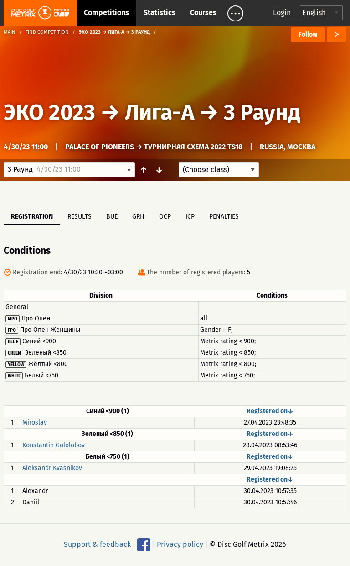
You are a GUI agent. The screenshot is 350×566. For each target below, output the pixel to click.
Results (79, 216)
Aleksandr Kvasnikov (52, 468)
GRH (138, 216)
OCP (165, 216)
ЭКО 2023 (49, 112)
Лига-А (159, 112)
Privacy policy (180, 544)
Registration (32, 216)
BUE (112, 216)
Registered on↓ (270, 411)
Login (282, 12)
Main (9, 32)
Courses (203, 12)
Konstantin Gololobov (53, 445)
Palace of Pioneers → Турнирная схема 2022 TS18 (153, 146)
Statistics (159, 12)
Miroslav (34, 422)
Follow (308, 34)
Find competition (47, 32)
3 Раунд (262, 112)
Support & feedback (97, 544)
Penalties (224, 216)
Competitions (106, 12)
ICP (190, 216)
